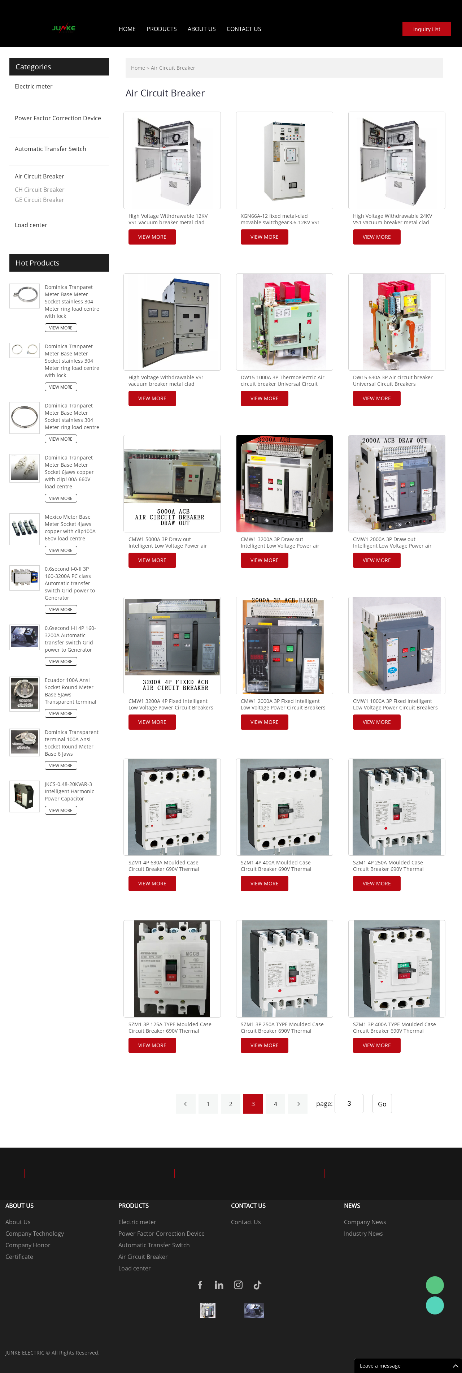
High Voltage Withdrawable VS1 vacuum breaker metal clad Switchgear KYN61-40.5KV (166, 384)
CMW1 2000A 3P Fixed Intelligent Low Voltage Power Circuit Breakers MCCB (283, 707)
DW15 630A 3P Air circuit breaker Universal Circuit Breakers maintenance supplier (393, 384)
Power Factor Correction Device (58, 118)
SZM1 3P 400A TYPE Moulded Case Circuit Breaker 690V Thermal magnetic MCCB (394, 1031)
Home (127, 29)
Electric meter (34, 86)
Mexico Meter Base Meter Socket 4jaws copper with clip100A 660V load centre (70, 527)
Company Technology (34, 1234)
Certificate (19, 1257)
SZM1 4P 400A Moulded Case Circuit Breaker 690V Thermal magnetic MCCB (276, 869)
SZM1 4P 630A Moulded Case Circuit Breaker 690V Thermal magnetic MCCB (163, 869)
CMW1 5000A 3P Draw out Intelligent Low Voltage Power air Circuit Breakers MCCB (167, 546)
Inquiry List (426, 29)
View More (61, 328)
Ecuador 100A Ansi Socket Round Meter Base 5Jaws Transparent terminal (70, 691)
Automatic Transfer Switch (50, 149)
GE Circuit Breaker (39, 200)
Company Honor (28, 1245)
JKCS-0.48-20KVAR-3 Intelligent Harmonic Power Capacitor (69, 791)
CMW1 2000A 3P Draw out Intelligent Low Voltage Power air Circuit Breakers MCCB (392, 546)
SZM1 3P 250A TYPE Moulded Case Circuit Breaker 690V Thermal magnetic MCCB (282, 1031)
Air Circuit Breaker (39, 176)
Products (162, 29)
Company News (365, 1222)
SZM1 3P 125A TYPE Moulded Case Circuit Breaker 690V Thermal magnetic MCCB (170, 1031)
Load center (31, 225)
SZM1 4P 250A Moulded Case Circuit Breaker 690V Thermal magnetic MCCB (388, 869)
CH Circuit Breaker (40, 190)
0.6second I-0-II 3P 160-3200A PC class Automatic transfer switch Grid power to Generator (70, 583)
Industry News (363, 1234)
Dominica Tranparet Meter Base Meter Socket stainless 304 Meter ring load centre (72, 416)
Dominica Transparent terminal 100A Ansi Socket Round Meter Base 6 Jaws (72, 743)
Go (382, 1104)
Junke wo (435, 1305)
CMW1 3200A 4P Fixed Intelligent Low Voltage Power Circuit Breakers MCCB (170, 707)
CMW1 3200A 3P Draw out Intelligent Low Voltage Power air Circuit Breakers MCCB (280, 546)
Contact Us (244, 29)
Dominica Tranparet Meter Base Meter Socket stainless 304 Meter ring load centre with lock (72, 301)
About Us (202, 29)
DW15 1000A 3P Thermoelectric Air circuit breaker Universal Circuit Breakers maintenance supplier (282, 384)
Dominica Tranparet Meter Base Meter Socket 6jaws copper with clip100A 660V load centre (69, 472)
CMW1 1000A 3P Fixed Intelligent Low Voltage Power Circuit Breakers (395, 704)
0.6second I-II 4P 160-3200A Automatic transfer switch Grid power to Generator (70, 639)
